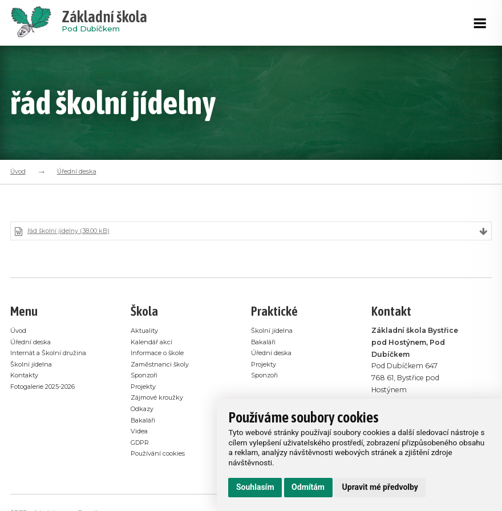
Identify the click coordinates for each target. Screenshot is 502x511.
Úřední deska (76, 171)
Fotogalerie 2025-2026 (49, 388)
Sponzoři (147, 376)
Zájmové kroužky (161, 399)
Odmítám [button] (308, 487)
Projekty (145, 388)
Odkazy (144, 410)
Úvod (18, 171)
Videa (140, 432)
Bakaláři (145, 421)
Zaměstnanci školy (163, 365)
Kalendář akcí (154, 343)
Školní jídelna (32, 365)
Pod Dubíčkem (104, 23)
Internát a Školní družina (52, 354)
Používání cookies (161, 454)
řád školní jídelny (74, 232)
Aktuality (146, 332)
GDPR (141, 444)
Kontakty (26, 376)
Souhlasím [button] (255, 487)
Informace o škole (161, 354)
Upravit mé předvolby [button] (380, 487)
